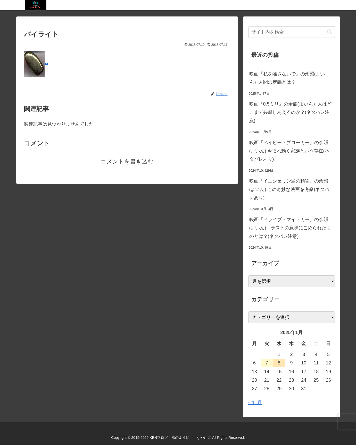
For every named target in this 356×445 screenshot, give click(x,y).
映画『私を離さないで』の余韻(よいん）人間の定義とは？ (287, 78)
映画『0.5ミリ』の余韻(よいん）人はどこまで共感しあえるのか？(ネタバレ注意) (290, 112)
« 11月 (255, 402)
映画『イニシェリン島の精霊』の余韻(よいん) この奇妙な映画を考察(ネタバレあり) (289, 189)
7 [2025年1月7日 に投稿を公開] (267, 362)
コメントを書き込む (127, 161)
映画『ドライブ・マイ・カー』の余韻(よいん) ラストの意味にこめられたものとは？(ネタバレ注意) (290, 228)
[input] (291, 32)
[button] (329, 32)
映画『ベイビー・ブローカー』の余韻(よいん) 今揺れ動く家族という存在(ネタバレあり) (289, 151)
